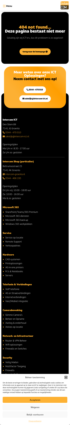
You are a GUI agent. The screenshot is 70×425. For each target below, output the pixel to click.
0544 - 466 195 (12, 178)
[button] (66, 377)
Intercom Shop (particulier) (18, 161)
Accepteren (35, 400)
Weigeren (35, 407)
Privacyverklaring (35, 421)
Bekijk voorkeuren (35, 414)
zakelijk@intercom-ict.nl (35, 98)
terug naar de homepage (35, 51)
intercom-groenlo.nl (14, 174)
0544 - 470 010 (35, 89)
